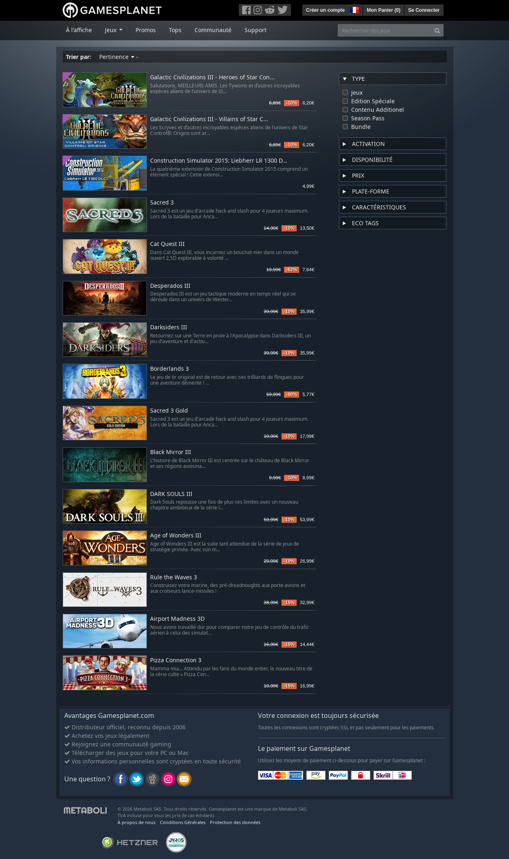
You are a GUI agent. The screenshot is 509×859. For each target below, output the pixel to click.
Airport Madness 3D (177, 618)
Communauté (213, 30)
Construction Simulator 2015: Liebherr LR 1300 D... (218, 160)
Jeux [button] (111, 30)
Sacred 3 (162, 202)
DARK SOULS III (171, 494)
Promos (145, 30)
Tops (175, 30)
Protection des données (235, 822)
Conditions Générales (182, 822)
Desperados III (170, 286)
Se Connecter (423, 10)
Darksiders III (168, 327)
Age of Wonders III (175, 535)
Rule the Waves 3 (173, 577)
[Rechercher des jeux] (384, 30)
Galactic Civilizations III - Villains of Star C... (209, 119)
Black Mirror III (170, 452)
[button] (353, 9)
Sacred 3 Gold (169, 410)
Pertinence (119, 57)
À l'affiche (79, 30)
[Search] (437, 30)
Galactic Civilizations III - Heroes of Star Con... (212, 77)
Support (256, 30)
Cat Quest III (167, 244)
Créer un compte (325, 10)
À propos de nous (136, 822)
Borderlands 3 (169, 368)
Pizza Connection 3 (175, 660)
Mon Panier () (383, 10)
